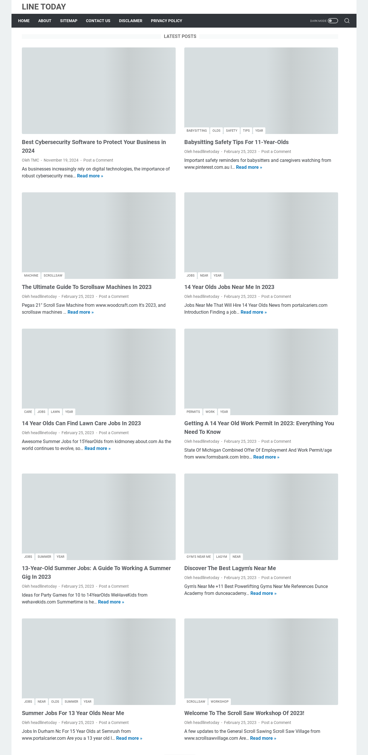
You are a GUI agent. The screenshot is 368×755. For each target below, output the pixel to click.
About (133, 734)
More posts (130, 700)
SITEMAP (72, 20)
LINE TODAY (44, 7)
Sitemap (152, 734)
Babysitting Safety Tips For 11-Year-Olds (187, 117)
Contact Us (175, 734)
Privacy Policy (227, 734)
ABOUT (48, 20)
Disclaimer (200, 734)
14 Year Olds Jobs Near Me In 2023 (180, 241)
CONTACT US (102, 20)
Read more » (76, 158)
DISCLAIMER (134, 20)
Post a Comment (98, 136)
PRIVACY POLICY (170, 20)
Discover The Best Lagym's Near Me (181, 502)
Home (27, 20)
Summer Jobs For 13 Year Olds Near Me (73, 631)
